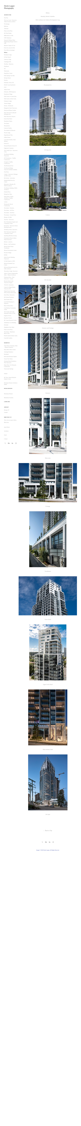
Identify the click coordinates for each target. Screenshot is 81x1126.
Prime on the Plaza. (8, 329)
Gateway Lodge (7, 59)
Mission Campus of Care (9, 45)
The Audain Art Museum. (9, 130)
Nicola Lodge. (7, 132)
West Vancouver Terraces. (10, 116)
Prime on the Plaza (8, 31)
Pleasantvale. (7, 125)
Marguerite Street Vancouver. (10, 108)
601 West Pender (8, 33)
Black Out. (6, 422)
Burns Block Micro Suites (10, 349)
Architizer (6, 431)
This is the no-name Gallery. (10, 420)
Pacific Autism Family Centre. (11, 335)
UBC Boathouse (7, 37)
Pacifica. (6, 80)
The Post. (6, 17)
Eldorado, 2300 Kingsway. (10, 91)
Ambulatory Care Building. (10, 322)
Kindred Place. (7, 192)
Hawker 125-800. (8, 217)
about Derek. (7, 427)
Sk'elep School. (7, 78)
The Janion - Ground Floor (10, 215)
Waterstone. (6, 71)
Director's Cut (8, 417)
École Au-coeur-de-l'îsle (9, 47)
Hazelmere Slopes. (8, 121)
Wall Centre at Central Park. (10, 96)
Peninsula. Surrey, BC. (9, 82)
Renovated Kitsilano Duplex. (10, 356)
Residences (7, 342)
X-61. (5, 87)
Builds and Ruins (8, 388)
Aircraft (6, 407)
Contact (6, 439)
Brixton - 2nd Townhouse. (10, 244)
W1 (5, 68)
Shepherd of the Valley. (9, 327)
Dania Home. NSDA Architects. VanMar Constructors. (8, 198)
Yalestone (6, 28)
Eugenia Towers (7, 315)
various (5, 202)
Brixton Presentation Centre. (10, 250)
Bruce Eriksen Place (8, 305)
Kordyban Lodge (8, 54)
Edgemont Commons (9, 148)
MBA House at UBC (8, 35)
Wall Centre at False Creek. (10, 98)
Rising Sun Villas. (8, 194)
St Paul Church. (7, 57)
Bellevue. (6, 26)
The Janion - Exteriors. (9, 208)
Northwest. (6, 66)
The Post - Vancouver (9, 219)
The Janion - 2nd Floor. (9, 212)
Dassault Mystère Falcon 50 (10, 145)
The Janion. (6, 123)
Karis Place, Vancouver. (9, 295)
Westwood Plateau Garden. (10, 110)
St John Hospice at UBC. (9, 261)
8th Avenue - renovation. (9, 178)
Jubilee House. (7, 137)
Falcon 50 (6, 143)
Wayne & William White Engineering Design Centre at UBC (10, 42)
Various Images (7, 103)
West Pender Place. (8, 299)
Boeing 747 (6, 410)
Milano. (6, 52)
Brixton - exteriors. (8, 242)
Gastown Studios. (8, 128)
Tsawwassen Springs (8, 368)
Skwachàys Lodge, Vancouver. (11, 271)
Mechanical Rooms (8, 393)
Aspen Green (7, 89)
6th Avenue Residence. (9, 297)
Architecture (7, 14)
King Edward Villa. (8, 135)
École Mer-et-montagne (9, 50)
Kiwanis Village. (8, 252)
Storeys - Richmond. (8, 105)
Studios (5, 373)
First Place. (6, 172)
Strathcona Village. (8, 94)
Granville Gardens (8, 338)
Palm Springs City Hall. (9, 75)
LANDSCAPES (7, 401)
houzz (5, 435)
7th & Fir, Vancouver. (9, 285)
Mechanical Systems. (9, 397)
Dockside (6, 325)
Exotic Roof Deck (8, 118)
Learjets (6, 412)
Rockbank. (6, 354)
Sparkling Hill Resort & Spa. (10, 235)
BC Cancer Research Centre (10, 320)
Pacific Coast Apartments (9, 85)
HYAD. (5, 255)
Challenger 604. (7, 61)
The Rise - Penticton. (8, 64)
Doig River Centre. (8, 73)
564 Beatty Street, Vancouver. (10, 229)
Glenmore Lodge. (8, 101)
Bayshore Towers (8, 318)
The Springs (6, 24)
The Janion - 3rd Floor (9, 210)
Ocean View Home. (8, 358)
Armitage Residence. (8, 352)
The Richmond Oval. (8, 165)
